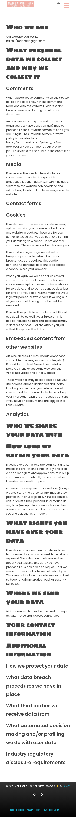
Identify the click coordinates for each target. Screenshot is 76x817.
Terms (44, 810)
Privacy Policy (33, 810)
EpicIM (66, 786)
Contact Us (54, 810)
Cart (12, 810)
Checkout (20, 810)
